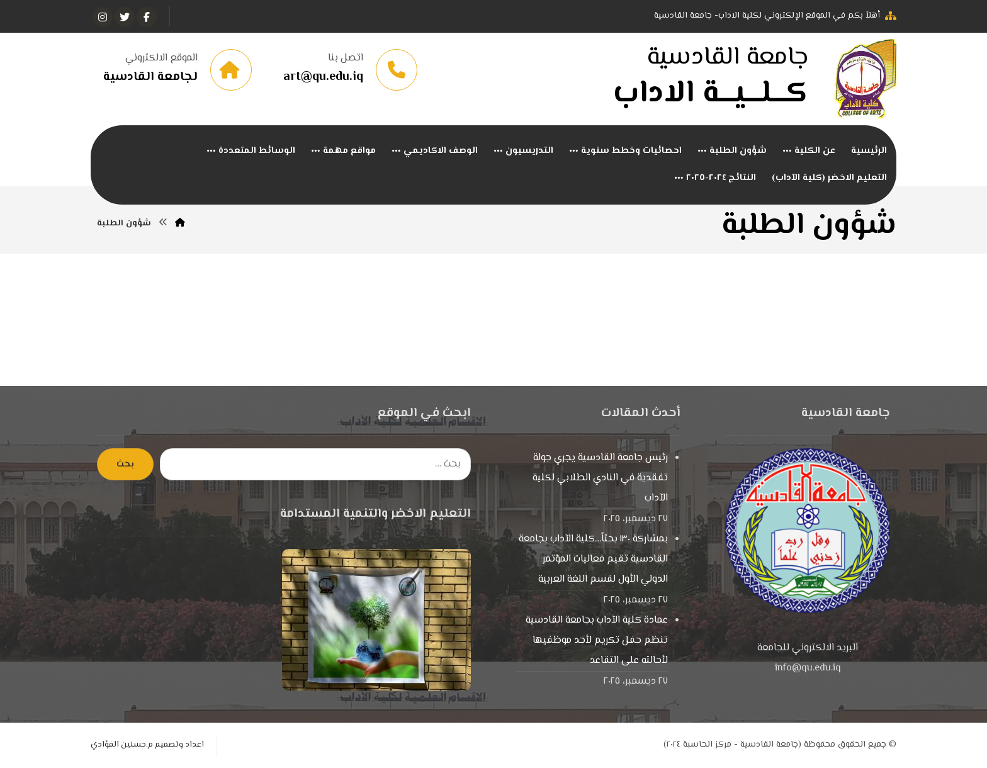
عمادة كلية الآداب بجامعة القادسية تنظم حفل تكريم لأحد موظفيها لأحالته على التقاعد (597, 641)
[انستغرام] (103, 17)
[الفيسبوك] (147, 17)
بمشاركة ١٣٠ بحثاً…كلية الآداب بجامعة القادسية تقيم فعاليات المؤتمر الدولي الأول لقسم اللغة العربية (593, 559)
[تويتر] (125, 17)
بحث (125, 465)
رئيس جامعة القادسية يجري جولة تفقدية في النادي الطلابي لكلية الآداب (600, 478)
